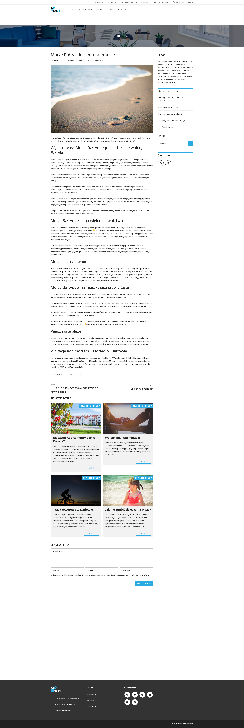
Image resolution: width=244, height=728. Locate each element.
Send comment (144, 583)
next (129, 386)
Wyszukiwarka (86, 10)
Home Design (99, 61)
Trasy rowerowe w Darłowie (73, 509)
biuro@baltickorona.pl (160, 2)
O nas (111, 10)
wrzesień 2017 (92, 701)
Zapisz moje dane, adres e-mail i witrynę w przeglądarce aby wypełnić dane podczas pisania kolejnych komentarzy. (101, 575)
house (79, 375)
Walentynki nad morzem (122, 437)
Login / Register (187, 2)
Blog (100, 10)
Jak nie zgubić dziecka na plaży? (128, 509)
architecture (57, 375)
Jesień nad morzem (166, 127)
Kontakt (122, 10)
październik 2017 (93, 695)
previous (74, 388)
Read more (91, 468)
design (69, 375)
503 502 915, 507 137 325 (106, 2)
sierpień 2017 (92, 707)
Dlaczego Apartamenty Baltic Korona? (170, 99)
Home (71, 10)
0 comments (71, 61)
